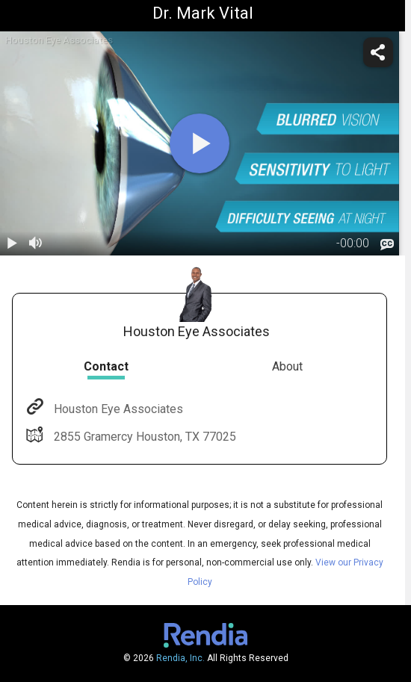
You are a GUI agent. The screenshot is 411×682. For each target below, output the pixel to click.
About (287, 366)
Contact (106, 366)
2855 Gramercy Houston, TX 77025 (143, 437)
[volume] (36, 243)
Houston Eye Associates (117, 409)
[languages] (387, 245)
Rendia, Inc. (180, 658)
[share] (378, 52)
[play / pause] (12, 243)
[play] (199, 143)
